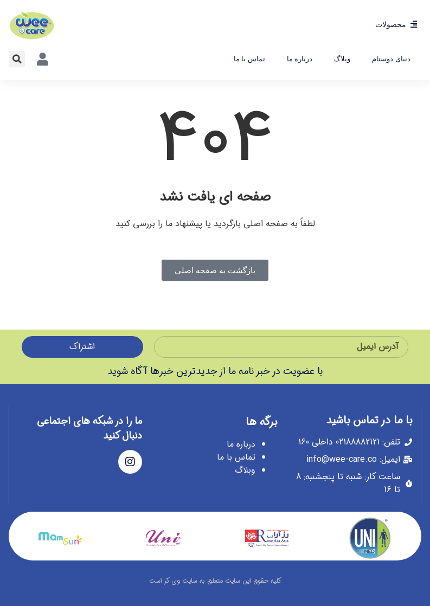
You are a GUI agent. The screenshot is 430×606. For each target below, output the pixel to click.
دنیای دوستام (391, 59)
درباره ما (300, 59)
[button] (17, 59)
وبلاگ (342, 59)
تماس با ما (249, 59)
